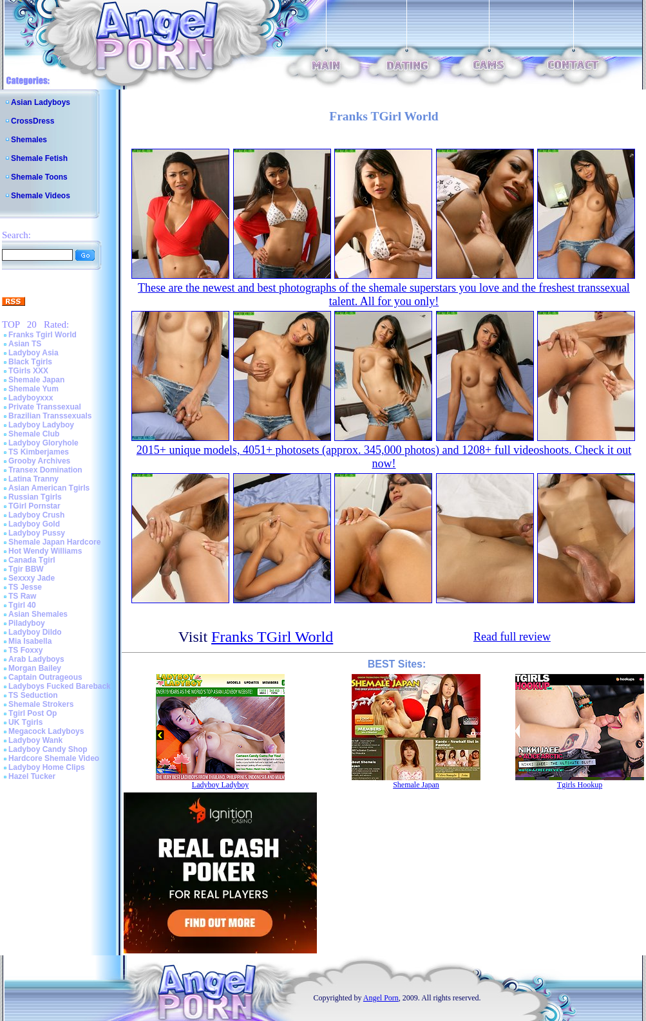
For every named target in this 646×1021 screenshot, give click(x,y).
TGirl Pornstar (34, 505)
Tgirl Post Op (32, 713)
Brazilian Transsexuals (49, 415)
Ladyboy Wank (35, 740)
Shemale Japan (36, 379)
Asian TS (24, 343)
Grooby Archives (39, 460)
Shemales (29, 139)
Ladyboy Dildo (35, 632)
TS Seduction (33, 695)
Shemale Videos (40, 195)
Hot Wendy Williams (45, 551)
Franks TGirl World (272, 636)
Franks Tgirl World (42, 334)
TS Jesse (25, 587)
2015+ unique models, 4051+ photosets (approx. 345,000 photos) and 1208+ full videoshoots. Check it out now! (384, 457)
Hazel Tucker (31, 776)
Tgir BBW (26, 569)
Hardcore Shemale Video (53, 758)
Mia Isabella (30, 641)
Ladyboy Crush (36, 515)
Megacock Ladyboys (46, 731)
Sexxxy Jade (31, 578)
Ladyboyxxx (30, 397)
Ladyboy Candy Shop (48, 749)
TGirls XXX (28, 370)
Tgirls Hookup (579, 784)
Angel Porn (381, 997)
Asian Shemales (38, 614)
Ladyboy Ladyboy (41, 424)
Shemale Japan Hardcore (54, 542)
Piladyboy (26, 623)
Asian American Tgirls (49, 487)
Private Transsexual (44, 406)
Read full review (512, 636)
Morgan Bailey (34, 668)
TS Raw (22, 596)
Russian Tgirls (35, 496)
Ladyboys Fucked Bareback (59, 686)
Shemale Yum (33, 388)
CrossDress (32, 121)
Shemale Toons (39, 177)
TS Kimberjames (38, 451)
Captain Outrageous (45, 677)
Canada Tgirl (31, 560)
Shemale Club (33, 433)
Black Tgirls (30, 361)
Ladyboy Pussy (36, 533)
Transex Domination (45, 469)
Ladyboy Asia (33, 352)
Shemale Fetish (39, 158)
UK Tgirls (25, 722)
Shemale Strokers (40, 704)
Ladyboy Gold (34, 524)
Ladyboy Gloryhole (43, 442)
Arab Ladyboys (36, 659)
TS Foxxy (25, 650)
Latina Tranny (33, 478)
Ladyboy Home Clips (46, 767)
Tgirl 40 (22, 605)
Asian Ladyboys (40, 102)
